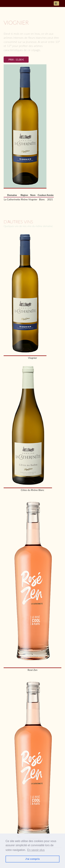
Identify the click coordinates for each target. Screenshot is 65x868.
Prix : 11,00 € (16, 59)
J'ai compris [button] (32, 859)
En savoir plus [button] (36, 849)
